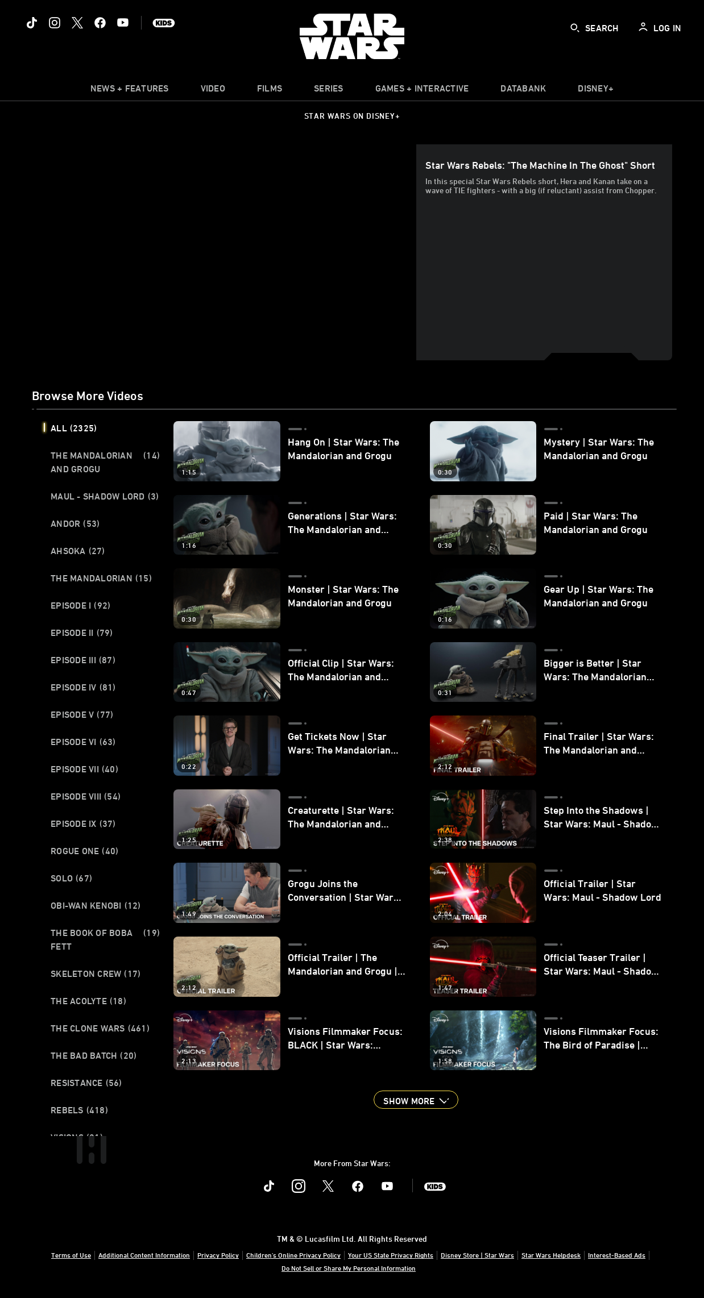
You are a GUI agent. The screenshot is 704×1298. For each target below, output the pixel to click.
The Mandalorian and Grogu (105, 462)
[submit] (575, 27)
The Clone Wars (100, 1028)
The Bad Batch (93, 1055)
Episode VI (83, 741)
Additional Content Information (144, 1255)
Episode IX (83, 823)
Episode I (80, 605)
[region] (226, 252)
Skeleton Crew (95, 973)
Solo (71, 878)
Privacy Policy (218, 1255)
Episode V (82, 714)
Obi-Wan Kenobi (96, 905)
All (74, 428)
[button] (416, 1100)
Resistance (86, 1082)
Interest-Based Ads (616, 1255)
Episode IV (83, 687)
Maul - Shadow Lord (105, 496)
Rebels (79, 1110)
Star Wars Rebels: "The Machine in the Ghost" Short (540, 164)
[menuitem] (213, 90)
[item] (129, 90)
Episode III (83, 660)
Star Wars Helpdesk (551, 1255)
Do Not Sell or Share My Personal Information (348, 1268)
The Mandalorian (101, 578)
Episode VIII (86, 796)
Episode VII (84, 769)
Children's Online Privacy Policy (293, 1255)
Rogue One (84, 851)
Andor (75, 523)
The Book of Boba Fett (105, 939)
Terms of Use (71, 1255)
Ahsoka (78, 551)
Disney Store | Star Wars (477, 1255)
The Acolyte (88, 1001)
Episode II (82, 632)
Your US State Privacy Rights (390, 1255)
